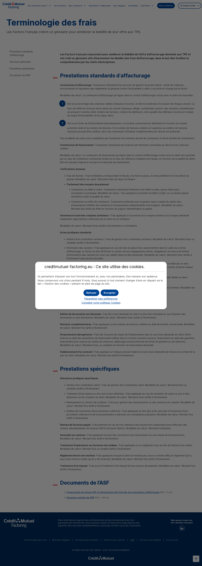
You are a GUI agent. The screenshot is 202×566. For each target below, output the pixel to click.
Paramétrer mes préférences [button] (101, 298)
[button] (110, 293)
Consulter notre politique (101, 302)
